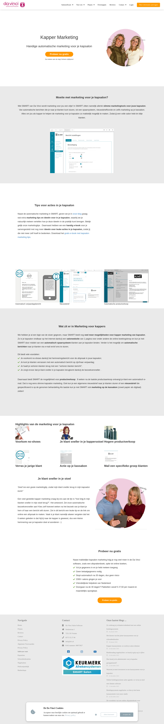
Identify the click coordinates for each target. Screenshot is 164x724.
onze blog (77, 214)
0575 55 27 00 (70, 637)
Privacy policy (70, 715)
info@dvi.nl (69, 641)
